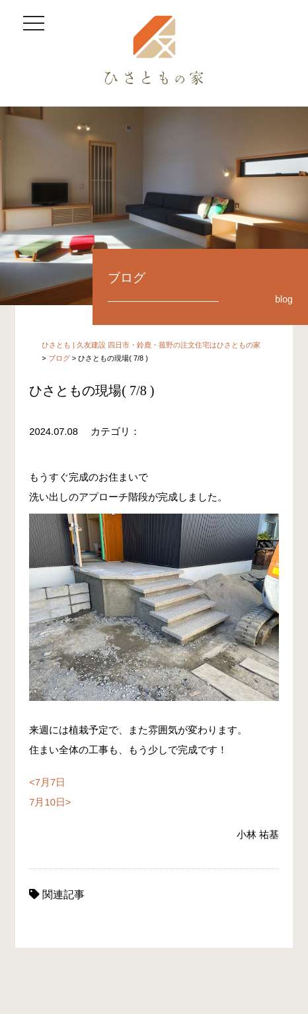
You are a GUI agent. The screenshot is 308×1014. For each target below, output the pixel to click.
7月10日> (50, 802)
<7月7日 (47, 782)
